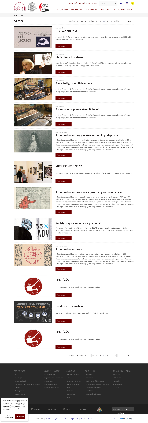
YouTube (53, 409)
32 (107, 21)
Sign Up (120, 3)
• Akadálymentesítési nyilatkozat (95, 381)
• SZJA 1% (116, 387)
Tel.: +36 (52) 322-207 (71, 419)
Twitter (85, 409)
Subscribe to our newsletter (122, 409)
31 (104, 21)
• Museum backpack (20, 381)
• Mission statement (72, 384)
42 (122, 21)
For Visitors (91, 10)
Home (15, 15)
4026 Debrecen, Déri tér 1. (54, 419)
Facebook (37, 409)
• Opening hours (19, 391)
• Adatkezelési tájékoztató (93, 387)
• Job (68, 378)
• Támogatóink (117, 384)
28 (93, 21)
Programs (64, 10)
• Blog (68, 397)
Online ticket (91, 3)
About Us (105, 10)
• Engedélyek (117, 381)
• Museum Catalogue (72, 374)
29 (96, 21)
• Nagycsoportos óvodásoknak (53, 378)
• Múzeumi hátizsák (49, 374)
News (56, 10)
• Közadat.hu (89, 391)
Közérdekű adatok (75, 3)
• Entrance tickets (19, 394)
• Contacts (17, 387)
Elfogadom (20, 416)
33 (111, 21)
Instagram (69, 409)
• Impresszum (89, 378)
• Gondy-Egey (89, 374)
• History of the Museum (73, 381)
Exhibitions (76, 10)
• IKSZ (15, 374)
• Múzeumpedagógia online (52, 387)
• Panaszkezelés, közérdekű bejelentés (97, 384)
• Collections (70, 391)
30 (100, 21)
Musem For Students (122, 10)
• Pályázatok (117, 378)
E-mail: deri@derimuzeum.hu (90, 419)
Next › (129, 21)
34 (115, 21)
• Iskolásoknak (48, 381)
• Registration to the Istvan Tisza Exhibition (27, 384)
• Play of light (18, 378)
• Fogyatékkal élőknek (50, 384)
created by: (115, 419)
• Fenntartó (116, 374)
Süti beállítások (9, 416)
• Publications (70, 394)
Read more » (61, 46)
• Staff (68, 387)
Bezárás (25, 401)
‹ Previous (80, 21)
